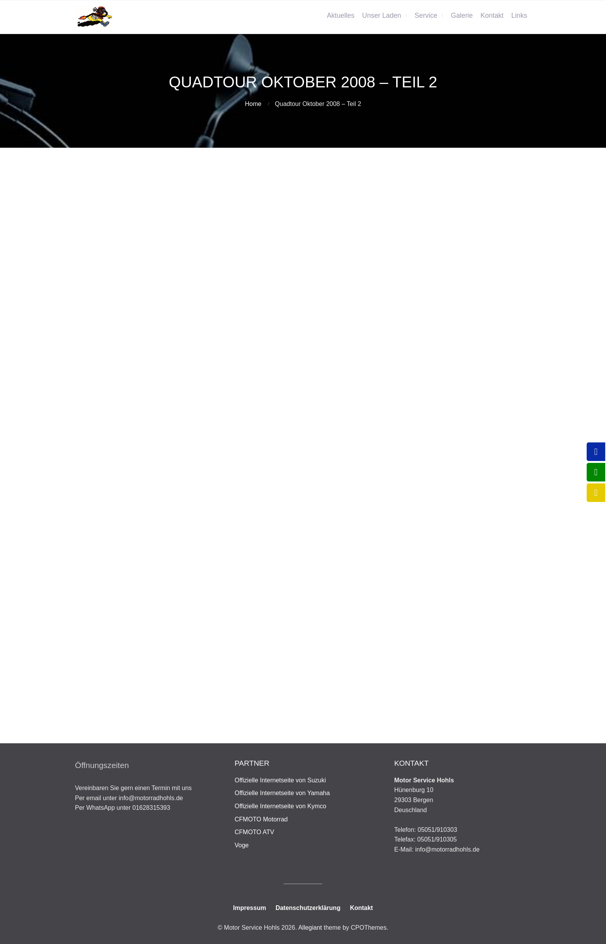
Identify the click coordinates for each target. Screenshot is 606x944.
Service (426, 15)
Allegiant (310, 927)
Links (519, 15)
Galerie (462, 15)
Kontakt (492, 15)
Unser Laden (381, 15)
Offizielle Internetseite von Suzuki (280, 780)
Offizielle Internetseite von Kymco (280, 806)
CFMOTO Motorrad (261, 819)
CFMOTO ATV (254, 832)
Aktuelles (340, 15)
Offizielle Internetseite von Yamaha (282, 793)
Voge (242, 845)
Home (253, 104)
